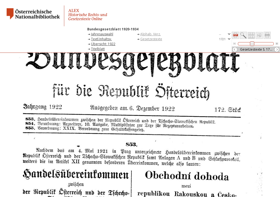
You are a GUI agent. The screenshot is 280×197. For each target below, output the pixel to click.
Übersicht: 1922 (103, 44)
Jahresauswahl (102, 34)
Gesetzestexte (151, 39)
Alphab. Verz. (150, 34)
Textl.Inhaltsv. (101, 39)
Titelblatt (98, 49)
